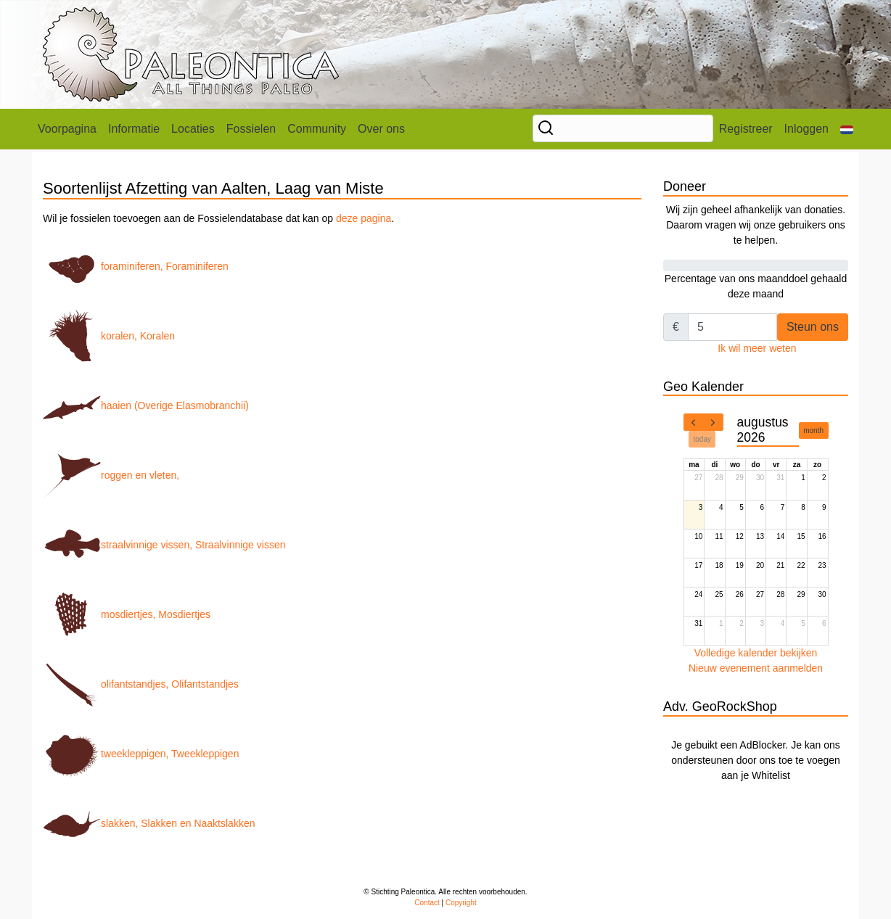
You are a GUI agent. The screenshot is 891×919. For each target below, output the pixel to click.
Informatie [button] (134, 129)
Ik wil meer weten (757, 348)
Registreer (746, 129)
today (702, 439)
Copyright (461, 903)
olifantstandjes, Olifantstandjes (141, 684)
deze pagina (363, 218)
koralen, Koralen (109, 336)
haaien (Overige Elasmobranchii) (146, 405)
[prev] (693, 422)
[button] (846, 129)
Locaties (193, 129)
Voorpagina (67, 129)
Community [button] (316, 129)
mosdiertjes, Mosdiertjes (126, 614)
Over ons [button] (381, 129)
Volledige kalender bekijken (756, 653)
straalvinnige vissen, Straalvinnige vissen (164, 545)
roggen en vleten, (111, 475)
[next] (713, 422)
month (813, 430)
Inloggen (806, 129)
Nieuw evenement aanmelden (756, 668)
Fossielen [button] (251, 129)
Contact (426, 903)
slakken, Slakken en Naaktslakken (149, 823)
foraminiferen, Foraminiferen (136, 266)
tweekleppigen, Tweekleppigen (141, 753)
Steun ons (813, 327)
